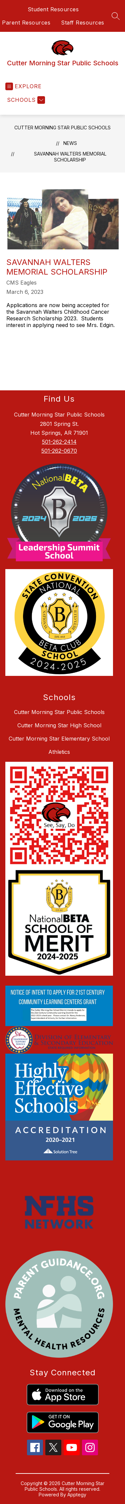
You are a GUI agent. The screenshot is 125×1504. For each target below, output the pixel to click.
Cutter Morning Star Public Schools (62, 127)
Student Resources (53, 9)
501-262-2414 (59, 441)
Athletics (59, 752)
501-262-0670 (59, 450)
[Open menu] (23, 86)
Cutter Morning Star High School (59, 725)
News (70, 143)
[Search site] (116, 16)
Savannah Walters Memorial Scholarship (70, 157)
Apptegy (76, 1494)
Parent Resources (26, 22)
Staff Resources (82, 22)
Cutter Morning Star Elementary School (59, 738)
